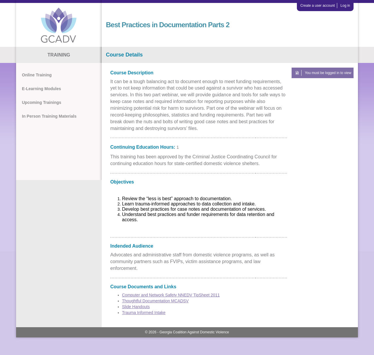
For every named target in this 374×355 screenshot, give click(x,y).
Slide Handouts (136, 306)
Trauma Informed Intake (144, 312)
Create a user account (317, 6)
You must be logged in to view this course (328, 74)
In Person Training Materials (49, 116)
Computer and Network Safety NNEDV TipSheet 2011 (171, 295)
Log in (345, 6)
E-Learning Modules (41, 88)
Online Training (37, 75)
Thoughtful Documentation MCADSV (155, 301)
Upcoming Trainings (41, 102)
